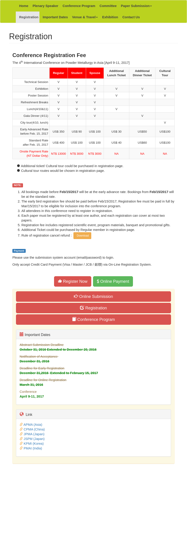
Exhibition (110, 17)
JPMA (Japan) (34, 434)
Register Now (72, 281)
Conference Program (79, 6)
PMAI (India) (33, 448)
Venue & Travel (85, 17)
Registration (29, 17)
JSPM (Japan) (34, 439)
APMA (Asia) (32, 424)
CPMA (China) (34, 429)
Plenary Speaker (45, 6)
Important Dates (55, 17)
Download (82, 235)
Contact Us (131, 17)
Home (23, 6)
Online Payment (113, 281)
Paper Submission (136, 6)
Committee (108, 6)
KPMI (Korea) (34, 443)
